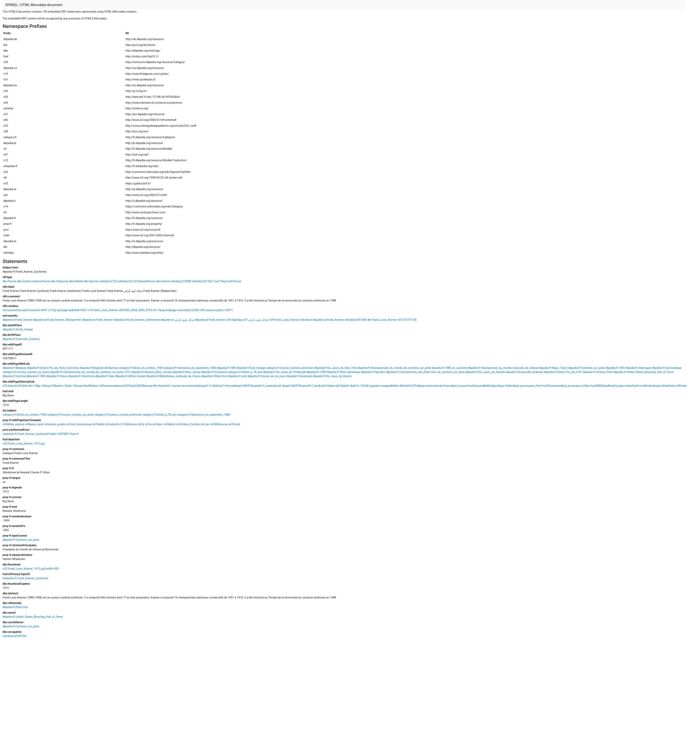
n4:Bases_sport (34, 424)
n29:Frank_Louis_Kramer (284, 319)
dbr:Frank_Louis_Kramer (382, 319)
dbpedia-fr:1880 (226, 368)
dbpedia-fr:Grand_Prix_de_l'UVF (563, 372)
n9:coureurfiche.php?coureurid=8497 (25, 310)
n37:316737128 (407, 319)
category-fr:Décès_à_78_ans (245, 372)
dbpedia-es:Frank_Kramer (97, 319)
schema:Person (40, 281)
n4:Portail (234, 424)
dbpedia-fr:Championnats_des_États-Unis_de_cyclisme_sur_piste (425, 372)
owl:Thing (220, 281)
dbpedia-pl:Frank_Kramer (210, 319)
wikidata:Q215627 (203, 281)
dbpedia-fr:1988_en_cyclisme (449, 368)
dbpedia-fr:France (57, 376)
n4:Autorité (112, 424)
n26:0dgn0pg (234, 319)
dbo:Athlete (76, 281)
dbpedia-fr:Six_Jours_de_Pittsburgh (284, 372)
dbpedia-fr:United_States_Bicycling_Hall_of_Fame (643, 372)
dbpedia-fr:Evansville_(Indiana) (21, 339)
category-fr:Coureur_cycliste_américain (289, 368)
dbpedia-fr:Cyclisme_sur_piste (586, 368)
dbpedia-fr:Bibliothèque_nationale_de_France (173, 376)
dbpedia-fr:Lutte (237, 376)
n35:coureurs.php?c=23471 (216, 310)
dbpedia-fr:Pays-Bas (373, 372)
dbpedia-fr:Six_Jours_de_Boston (332, 376)
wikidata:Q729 (108, 281)
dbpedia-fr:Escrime (14, 376)
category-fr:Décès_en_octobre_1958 (141, 368)
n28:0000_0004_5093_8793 (135, 310)
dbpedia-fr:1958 (316, 372)
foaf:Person (234, 281)
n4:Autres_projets (55, 424)
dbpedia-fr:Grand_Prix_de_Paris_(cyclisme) (53, 368)
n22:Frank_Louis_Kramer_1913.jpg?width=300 (31, 568)
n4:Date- (157, 424)
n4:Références (219, 424)
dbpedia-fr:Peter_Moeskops (343, 372)
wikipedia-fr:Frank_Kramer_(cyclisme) (25, 578)
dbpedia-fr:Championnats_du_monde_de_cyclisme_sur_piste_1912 (90, 372)
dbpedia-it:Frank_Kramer (17, 319)
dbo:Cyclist (24, 281)
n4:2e (141, 424)
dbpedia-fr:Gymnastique (667, 368)
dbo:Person (9, 281)
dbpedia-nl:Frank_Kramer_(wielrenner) (137, 319)
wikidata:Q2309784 (14, 636)
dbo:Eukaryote (59, 281)
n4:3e (148, 424)
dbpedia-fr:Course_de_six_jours (267, 376)
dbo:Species (91, 281)
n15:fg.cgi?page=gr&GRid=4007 (67, 310)
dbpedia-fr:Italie (104, 376)
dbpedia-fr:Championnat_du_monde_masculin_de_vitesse (503, 368)
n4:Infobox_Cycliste (188, 424)
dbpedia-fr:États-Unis (214, 376)
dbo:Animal (163, 281)
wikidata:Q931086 (356, 319)
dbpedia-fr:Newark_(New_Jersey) (151, 372)
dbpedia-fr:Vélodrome (81, 376)
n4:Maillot (169, 424)
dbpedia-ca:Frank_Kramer (328, 319)
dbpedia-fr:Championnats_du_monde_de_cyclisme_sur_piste (394, 368)
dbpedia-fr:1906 (36, 376)
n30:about (306, 319)
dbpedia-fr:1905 (615, 368)
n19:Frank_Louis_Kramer (102, 310)
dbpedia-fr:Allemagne (639, 368)
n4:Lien (204, 424)
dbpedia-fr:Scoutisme (214, 372)
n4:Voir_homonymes (78, 424)
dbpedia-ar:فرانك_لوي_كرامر (177, 319)
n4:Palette (98, 424)
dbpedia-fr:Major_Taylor (553, 368)
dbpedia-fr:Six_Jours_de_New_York (335, 368)
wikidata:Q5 (124, 281)
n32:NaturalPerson (144, 281)
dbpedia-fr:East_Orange (251, 368)
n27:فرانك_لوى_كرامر (255, 319)
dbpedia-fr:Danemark (299, 376)
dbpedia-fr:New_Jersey (186, 372)
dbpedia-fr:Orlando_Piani (598, 372)
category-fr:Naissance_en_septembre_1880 (189, 368)
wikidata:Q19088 (181, 281)
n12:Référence (128, 424)
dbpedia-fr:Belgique (14, 368)
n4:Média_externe (13, 424)
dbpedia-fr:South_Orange (18, 329)
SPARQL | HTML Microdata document (33, 5)
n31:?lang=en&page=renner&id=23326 (176, 310)
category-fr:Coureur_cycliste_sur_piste (26, 372)
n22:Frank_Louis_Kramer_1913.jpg (23, 443)
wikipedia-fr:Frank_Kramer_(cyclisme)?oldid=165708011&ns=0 (41, 434)
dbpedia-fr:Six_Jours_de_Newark (485, 372)
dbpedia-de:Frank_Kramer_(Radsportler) (57, 319)
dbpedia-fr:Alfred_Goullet (130, 376)
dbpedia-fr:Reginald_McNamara (99, 368)
